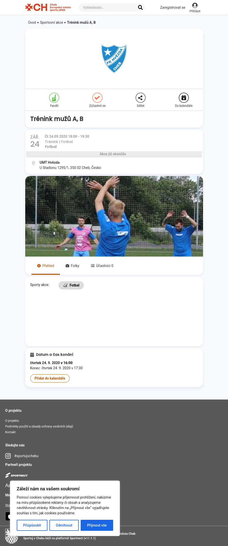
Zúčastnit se (97, 100)
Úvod (32, 22)
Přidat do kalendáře (49, 378)
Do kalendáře (184, 100)
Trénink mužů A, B (81, 22)
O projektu (12, 420)
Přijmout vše (97, 525)
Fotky (72, 266)
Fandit (54, 100)
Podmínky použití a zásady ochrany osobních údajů (39, 426)
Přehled (45, 266)
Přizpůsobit (32, 525)
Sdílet (141, 100)
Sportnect (76, 538)
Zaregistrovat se (172, 7)
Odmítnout (64, 525)
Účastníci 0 (102, 266)
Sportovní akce (51, 22)
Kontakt (10, 432)
